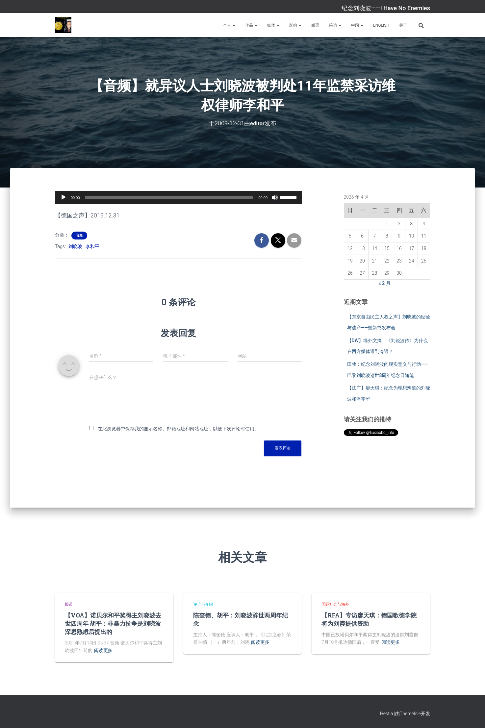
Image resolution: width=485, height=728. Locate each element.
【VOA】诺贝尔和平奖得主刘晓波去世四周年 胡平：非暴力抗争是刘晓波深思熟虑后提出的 (113, 623)
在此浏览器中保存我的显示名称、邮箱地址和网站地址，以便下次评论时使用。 (178, 428)
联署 (315, 25)
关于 (403, 25)
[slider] (169, 197)
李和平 (92, 246)
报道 (69, 604)
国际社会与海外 (335, 604)
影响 (295, 25)
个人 (229, 25)
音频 (79, 235)
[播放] (63, 197)
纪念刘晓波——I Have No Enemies (386, 8)
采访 (335, 25)
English (381, 25)
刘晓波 (75, 246)
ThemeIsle (410, 713)
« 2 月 (385, 283)
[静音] (274, 197)
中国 (357, 25)
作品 (251, 25)
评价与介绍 (203, 604)
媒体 (273, 25)
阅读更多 (103, 650)
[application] (178, 197)
